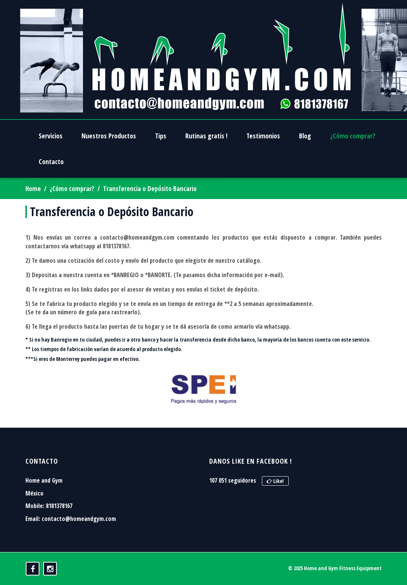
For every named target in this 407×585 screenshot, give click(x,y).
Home (33, 188)
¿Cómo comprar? (72, 188)
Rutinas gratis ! (206, 135)
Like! (275, 481)
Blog (305, 135)
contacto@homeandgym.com (79, 518)
